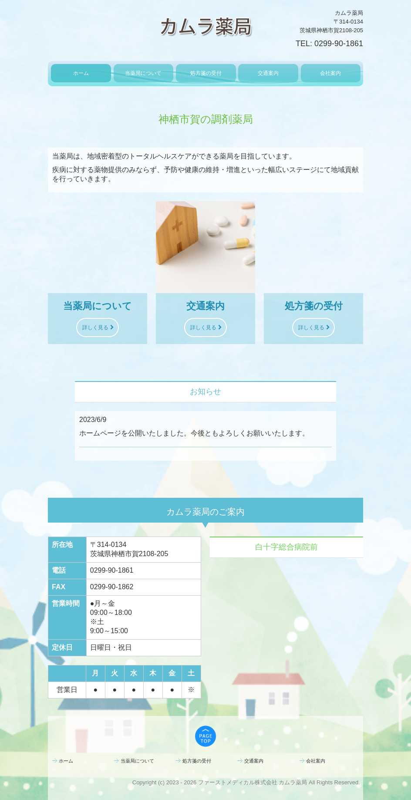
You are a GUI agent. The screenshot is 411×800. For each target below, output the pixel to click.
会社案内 (330, 73)
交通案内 (268, 73)
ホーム (81, 73)
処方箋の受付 (206, 73)
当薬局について (143, 73)
